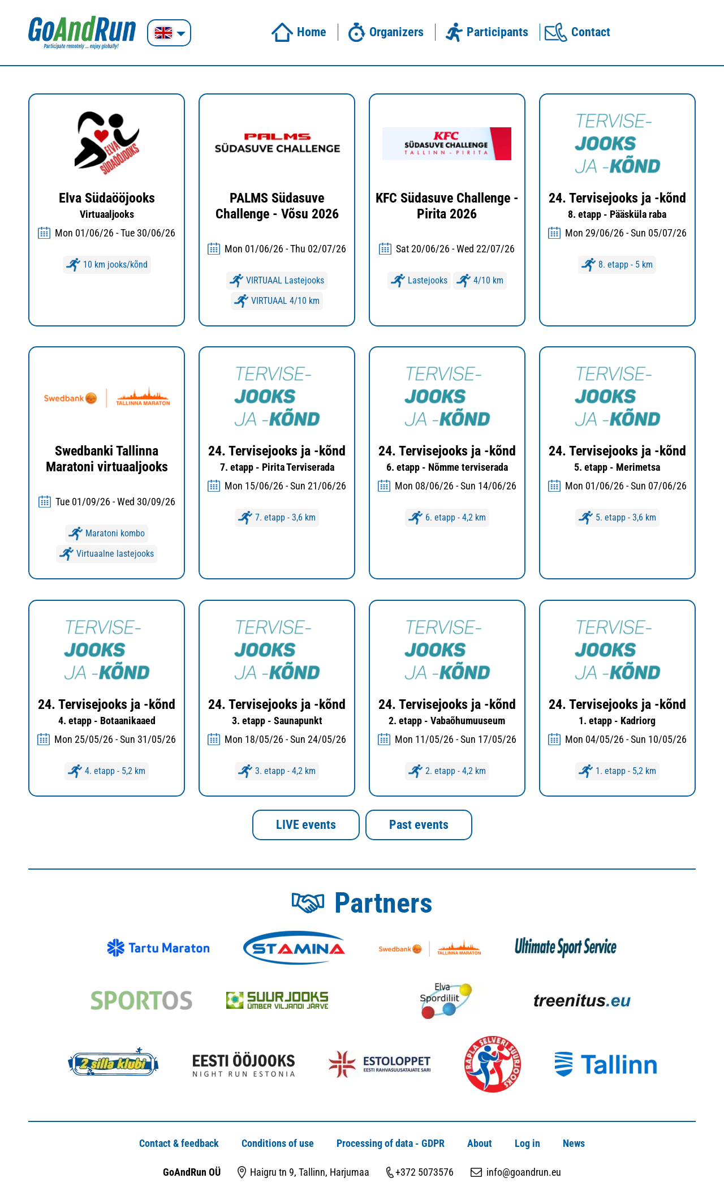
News (574, 1143)
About (479, 1143)
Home (298, 32)
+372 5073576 (424, 1172)
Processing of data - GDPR (391, 1143)
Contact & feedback (179, 1143)
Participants (484, 32)
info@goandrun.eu (523, 1172)
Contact (577, 32)
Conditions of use (278, 1143)
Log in (527, 1143)
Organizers (383, 32)
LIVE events (306, 825)
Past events (419, 825)
